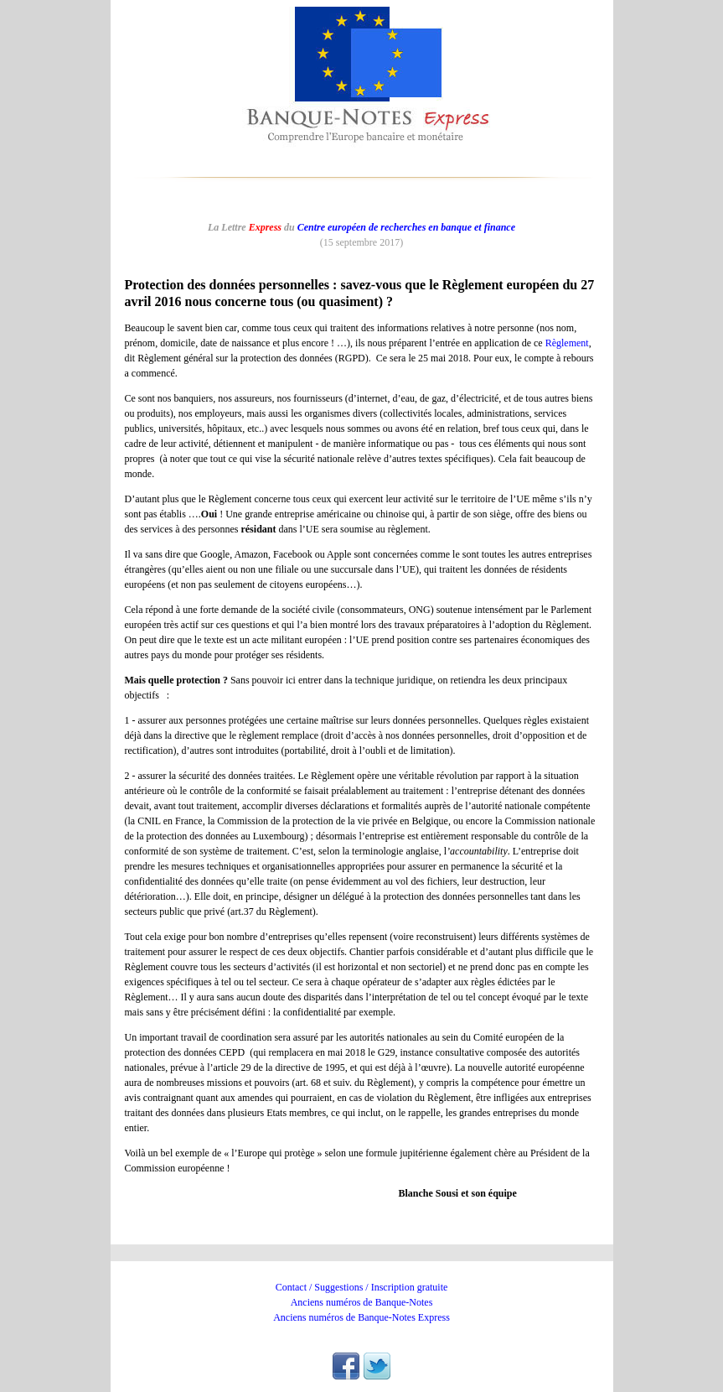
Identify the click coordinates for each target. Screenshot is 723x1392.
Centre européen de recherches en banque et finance (406, 227)
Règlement (567, 343)
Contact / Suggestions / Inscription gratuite (362, 1287)
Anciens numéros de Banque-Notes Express (361, 1317)
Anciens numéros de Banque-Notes (362, 1302)
